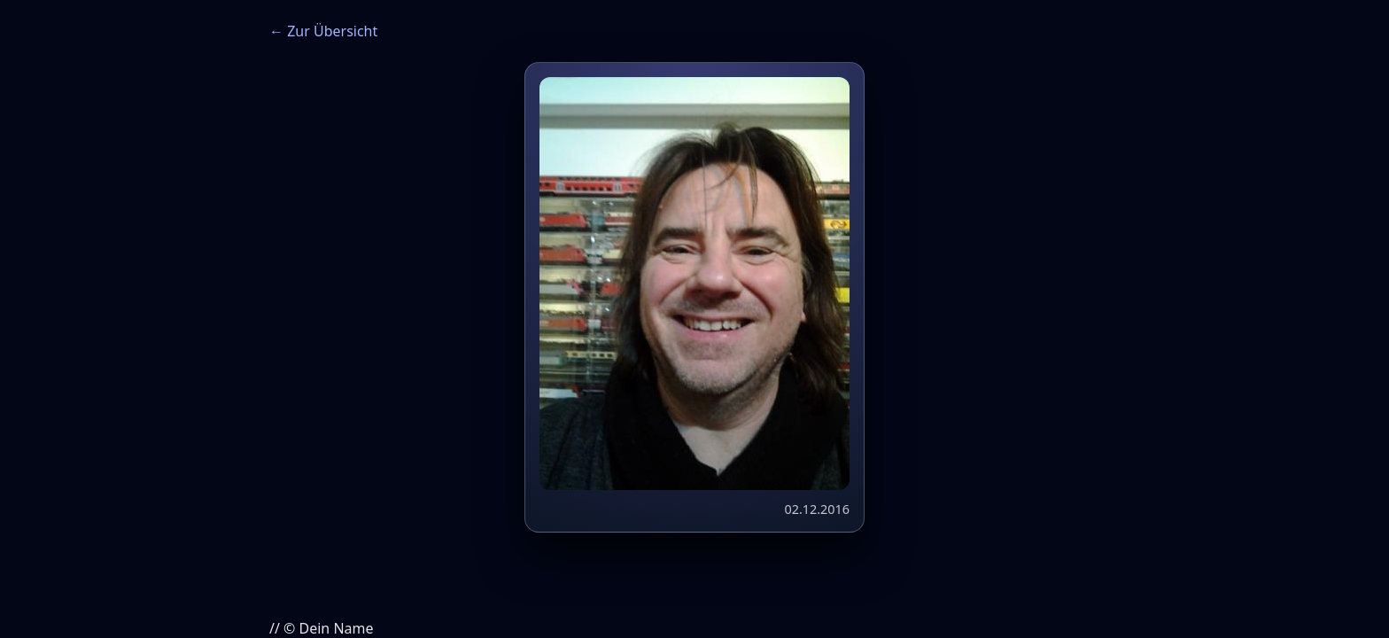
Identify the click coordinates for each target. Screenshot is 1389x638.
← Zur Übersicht (323, 31)
